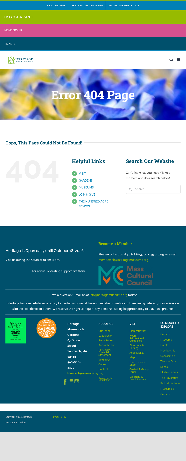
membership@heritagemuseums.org (123, 260)
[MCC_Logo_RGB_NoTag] (125, 267)
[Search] (130, 189)
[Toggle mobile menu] (179, 59)
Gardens (165, 334)
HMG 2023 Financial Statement (104, 352)
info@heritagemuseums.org (108, 295)
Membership (167, 350)
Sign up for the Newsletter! (105, 379)
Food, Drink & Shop (137, 363)
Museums (166, 339)
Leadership (105, 335)
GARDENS (86, 180)
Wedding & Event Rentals (138, 378)
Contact (103, 369)
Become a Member (115, 243)
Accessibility (137, 352)
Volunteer (104, 359)
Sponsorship (167, 356)
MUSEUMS (86, 187)
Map (132, 357)
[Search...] (153, 189)
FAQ (100, 373)
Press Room (105, 340)
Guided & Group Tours (139, 370)
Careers (103, 364)
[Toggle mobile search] (171, 59)
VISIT (82, 173)
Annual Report (107, 345)
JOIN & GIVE (87, 194)
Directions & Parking (137, 346)
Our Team (104, 330)
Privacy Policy (59, 417)
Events (164, 345)
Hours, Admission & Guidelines (137, 338)
